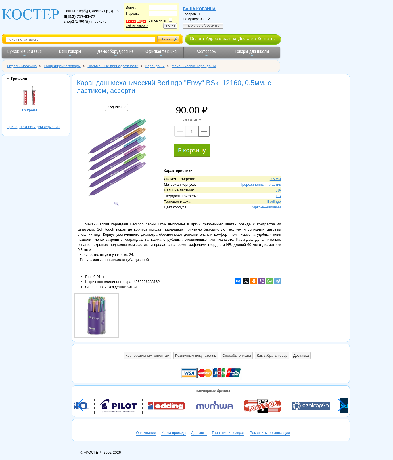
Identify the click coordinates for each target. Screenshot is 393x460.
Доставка (247, 38)
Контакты (266, 38)
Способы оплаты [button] (236, 355)
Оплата (197, 38)
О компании (146, 433)
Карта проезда (173, 433)
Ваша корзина (199, 9)
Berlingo (274, 201)
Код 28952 (116, 107)
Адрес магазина (221, 38)
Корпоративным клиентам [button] (147, 355)
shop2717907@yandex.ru (85, 22)
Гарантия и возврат (228, 433)
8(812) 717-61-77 (79, 16)
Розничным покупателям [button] (196, 355)
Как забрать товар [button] (272, 355)
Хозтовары (206, 53)
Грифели (29, 96)
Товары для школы (252, 53)
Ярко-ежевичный (266, 207)
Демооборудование (115, 53)
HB (278, 196)
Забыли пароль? (137, 26)
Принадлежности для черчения (33, 127)
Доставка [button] (301, 355)
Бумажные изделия (24, 53)
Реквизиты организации (270, 433)
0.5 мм (275, 179)
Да (278, 190)
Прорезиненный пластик (260, 184)
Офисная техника (161, 53)
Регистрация (136, 21)
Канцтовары (70, 53)
